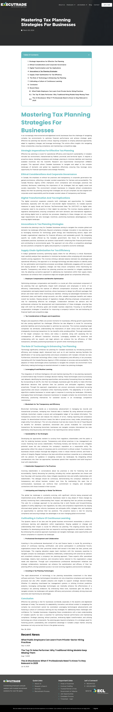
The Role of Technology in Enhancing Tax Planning (48, 78)
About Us (62, 5)
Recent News (34, 88)
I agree (95, 708)
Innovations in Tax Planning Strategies (43, 71)
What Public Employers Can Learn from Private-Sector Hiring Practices (57, 91)
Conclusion (34, 84)
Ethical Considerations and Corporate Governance (48, 65)
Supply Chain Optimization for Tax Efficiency (46, 75)
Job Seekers (82, 4)
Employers (71, 4)
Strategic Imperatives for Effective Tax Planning (46, 61)
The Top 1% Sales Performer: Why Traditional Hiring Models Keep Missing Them (60, 94)
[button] (89, 55)
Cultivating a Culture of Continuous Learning (45, 81)
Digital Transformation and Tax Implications (45, 68)
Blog (90, 5)
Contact (96, 5)
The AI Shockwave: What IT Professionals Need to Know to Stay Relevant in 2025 (59, 99)
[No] (111, 708)
